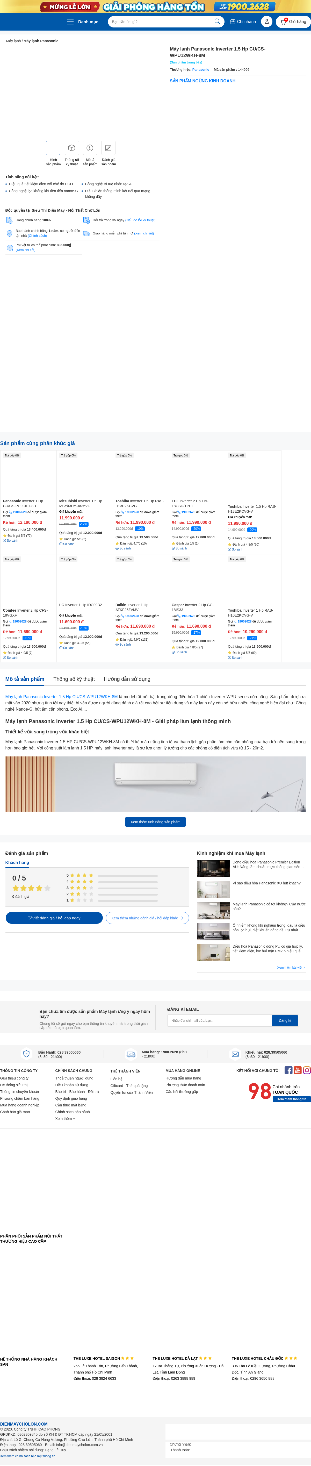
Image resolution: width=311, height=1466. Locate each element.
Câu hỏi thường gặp (182, 1092)
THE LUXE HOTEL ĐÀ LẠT (182, 1358)
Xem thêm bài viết (291, 968)
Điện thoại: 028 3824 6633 (95, 1378)
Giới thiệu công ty (14, 1078)
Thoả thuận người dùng (74, 1078)
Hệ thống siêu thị (14, 1085)
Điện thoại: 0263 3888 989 (174, 1378)
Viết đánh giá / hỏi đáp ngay (54, 918)
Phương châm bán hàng (19, 1098)
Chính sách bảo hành (72, 1112)
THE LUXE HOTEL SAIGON (104, 1358)
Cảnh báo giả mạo (15, 1112)
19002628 (19, 512)
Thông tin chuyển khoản (19, 1092)
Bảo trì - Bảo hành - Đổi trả (77, 1092)
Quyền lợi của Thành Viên (132, 1092)
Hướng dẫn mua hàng (183, 1078)
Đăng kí (285, 1020)
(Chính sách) (37, 236)
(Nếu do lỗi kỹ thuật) (140, 220)
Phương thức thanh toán (185, 1085)
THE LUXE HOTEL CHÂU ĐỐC (264, 1358)
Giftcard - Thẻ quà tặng (129, 1086)
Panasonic (200, 69)
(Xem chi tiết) (144, 233)
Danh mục (88, 22)
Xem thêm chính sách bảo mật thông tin (27, 1456)
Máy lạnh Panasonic (41, 41)
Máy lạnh (13, 41)
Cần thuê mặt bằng (70, 1105)
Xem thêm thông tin (291, 1099)
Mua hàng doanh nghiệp (19, 1105)
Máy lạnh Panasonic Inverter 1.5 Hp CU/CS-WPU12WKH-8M (61, 697)
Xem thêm (65, 1119)
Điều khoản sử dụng (71, 1085)
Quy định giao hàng (71, 1098)
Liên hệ (116, 1079)
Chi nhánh (243, 21)
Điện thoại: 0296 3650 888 (253, 1378)
